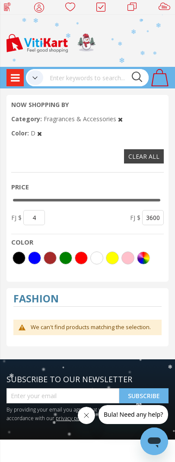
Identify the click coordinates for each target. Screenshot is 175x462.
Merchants (135, 8)
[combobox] (96, 77)
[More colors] (143, 258)
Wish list (72, 8)
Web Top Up (10, 8)
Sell (166, 8)
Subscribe (144, 396)
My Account (41, 8)
